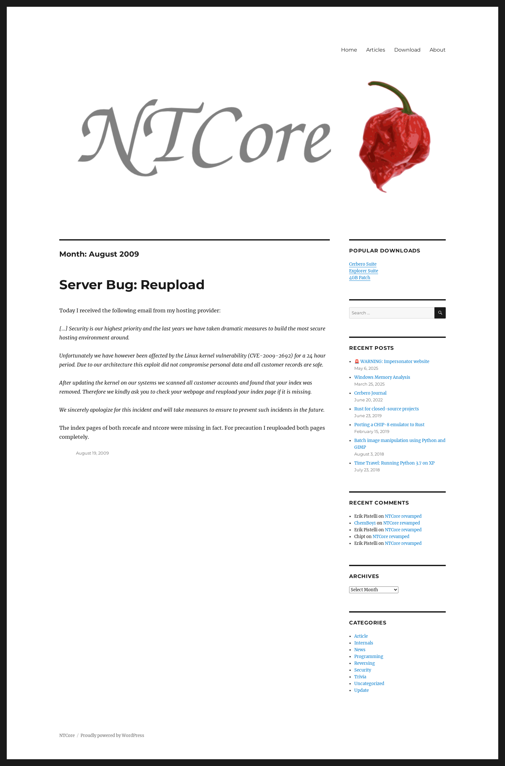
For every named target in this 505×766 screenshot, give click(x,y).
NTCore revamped (403, 516)
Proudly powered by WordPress (112, 735)
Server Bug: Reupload (132, 284)
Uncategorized (369, 683)
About (438, 50)
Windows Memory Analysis (382, 377)
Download (407, 50)
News (360, 650)
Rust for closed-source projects (386, 409)
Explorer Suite (363, 271)
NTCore (67, 735)
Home (349, 50)
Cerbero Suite (362, 264)
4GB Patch (359, 277)
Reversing (364, 663)
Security (362, 670)
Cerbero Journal (370, 393)
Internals (363, 643)
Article (361, 636)
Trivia (360, 677)
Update (361, 690)
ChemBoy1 (365, 523)
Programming (368, 656)
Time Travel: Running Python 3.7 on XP (394, 463)
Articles (375, 50)
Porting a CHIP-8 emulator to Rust (389, 424)
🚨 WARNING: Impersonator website (391, 361)
